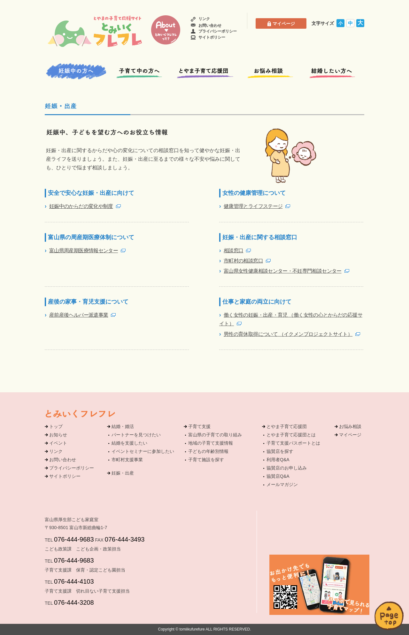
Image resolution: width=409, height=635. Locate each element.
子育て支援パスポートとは (293, 443)
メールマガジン (282, 484)
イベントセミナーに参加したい (143, 451)
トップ (56, 426)
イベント (58, 443)
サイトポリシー (207, 37)
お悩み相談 (350, 426)
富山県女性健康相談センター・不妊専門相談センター (283, 271)
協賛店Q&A (277, 476)
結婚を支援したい (129, 443)
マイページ (281, 23)
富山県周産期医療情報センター (83, 250)
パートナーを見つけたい (136, 434)
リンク (200, 19)
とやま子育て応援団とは (291, 434)
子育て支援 (199, 426)
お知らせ (58, 434)
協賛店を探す (279, 451)
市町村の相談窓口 (243, 260)
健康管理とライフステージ (253, 206)
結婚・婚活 (123, 426)
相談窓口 (233, 250)
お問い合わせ (206, 25)
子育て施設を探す (206, 459)
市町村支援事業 (127, 459)
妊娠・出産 (123, 473)
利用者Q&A (277, 459)
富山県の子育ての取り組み (215, 434)
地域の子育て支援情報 (210, 443)
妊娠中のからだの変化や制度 (81, 206)
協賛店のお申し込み (286, 467)
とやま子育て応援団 (286, 426)
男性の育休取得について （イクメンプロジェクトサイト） (288, 334)
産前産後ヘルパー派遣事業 (78, 315)
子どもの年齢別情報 (208, 451)
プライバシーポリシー (214, 31)
